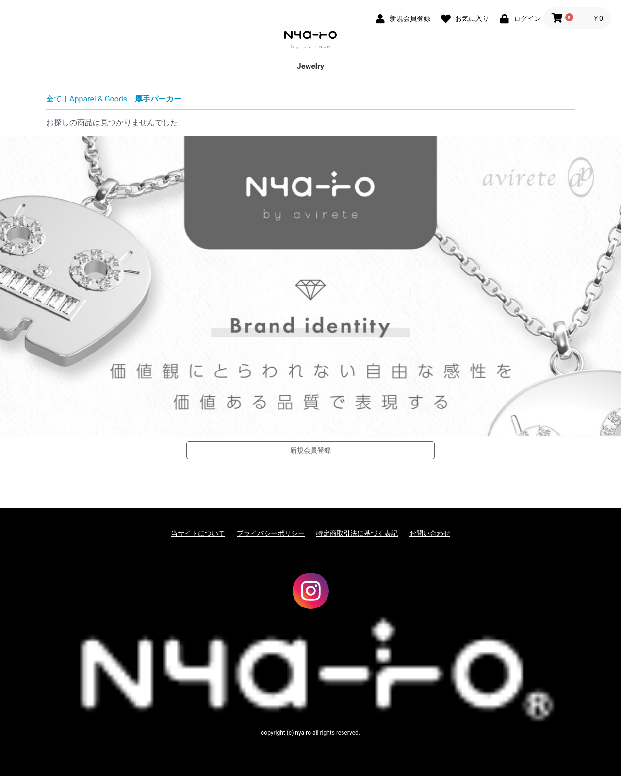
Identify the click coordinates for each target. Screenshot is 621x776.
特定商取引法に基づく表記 (357, 533)
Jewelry (310, 66)
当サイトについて (198, 533)
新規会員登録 (310, 450)
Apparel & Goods (98, 98)
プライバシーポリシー (271, 533)
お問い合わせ (429, 533)
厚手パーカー (158, 98)
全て (54, 98)
